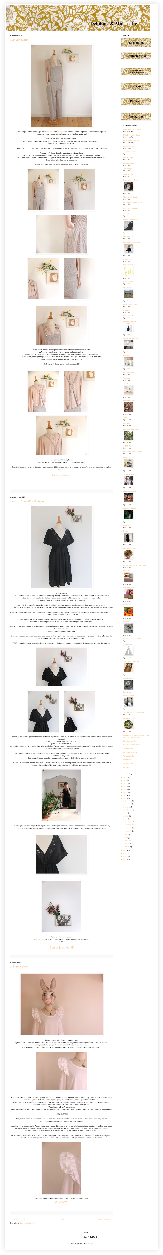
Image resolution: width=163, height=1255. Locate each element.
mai (126, 835)
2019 (125, 786)
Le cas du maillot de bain (27, 501)
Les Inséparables (129, 508)
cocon (125, 384)
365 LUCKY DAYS (129, 718)
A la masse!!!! (19, 966)
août (126, 813)
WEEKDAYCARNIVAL (131, 338)
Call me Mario (19, 40)
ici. (65, 942)
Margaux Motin (128, 372)
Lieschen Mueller (129, 321)
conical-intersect (129, 548)
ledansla (126, 355)
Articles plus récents (18, 1219)
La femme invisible (130, 752)
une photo (50, 132)
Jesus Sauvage (129, 163)
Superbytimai (128, 174)
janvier (127, 847)
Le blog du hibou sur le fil (132, 203)
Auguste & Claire (129, 152)
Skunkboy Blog (129, 265)
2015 (125, 798)
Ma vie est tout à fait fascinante (134, 565)
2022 (125, 777)
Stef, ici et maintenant (131, 661)
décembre (128, 801)
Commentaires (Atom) (27, 1223)
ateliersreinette (128, 679)
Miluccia (126, 767)
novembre (128, 804)
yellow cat (127, 287)
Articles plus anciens (105, 1219)
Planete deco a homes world (133, 129)
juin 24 (129, 828)
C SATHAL (127, 446)
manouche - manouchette (132, 452)
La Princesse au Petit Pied (132, 639)
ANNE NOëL (127, 644)
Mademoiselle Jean (130, 741)
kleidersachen (128, 146)
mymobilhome (128, 401)
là (84, 462)
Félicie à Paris (128, 157)
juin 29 (129, 821)
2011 (125, 859)
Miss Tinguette (128, 696)
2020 (125, 783)
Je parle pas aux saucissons (133, 713)
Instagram (61, 132)
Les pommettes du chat (132, 242)
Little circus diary (129, 491)
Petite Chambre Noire (131, 219)
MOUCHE (126, 571)
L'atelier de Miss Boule (131, 135)
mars (127, 841)
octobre (127, 807)
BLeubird (126, 310)
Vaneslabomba (128, 756)
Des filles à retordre (130, 208)
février (127, 844)
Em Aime (126, 605)
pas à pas (40, 939)
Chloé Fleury (128, 282)
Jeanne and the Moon (131, 429)
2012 (125, 856)
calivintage (127, 214)
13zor (125, 418)
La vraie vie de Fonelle (131, 745)
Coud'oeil (126, 525)
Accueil (61, 1219)
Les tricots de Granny (131, 180)
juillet (127, 816)
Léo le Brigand (128, 588)
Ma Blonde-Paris (129, 316)
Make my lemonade (130, 304)
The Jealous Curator (130, 197)
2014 (125, 850)
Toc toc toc (127, 378)
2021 (125, 780)
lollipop (126, 622)
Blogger (90, 1243)
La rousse (51, 1097)
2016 (125, 795)
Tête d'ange (127, 169)
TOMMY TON (128, 748)
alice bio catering (129, 763)
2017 (125, 792)
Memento (126, 423)
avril (126, 838)
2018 (125, 789)
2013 (125, 853)
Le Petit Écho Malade (131, 140)
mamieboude (128, 237)
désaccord (127, 457)
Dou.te (125, 531)
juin (126, 819)
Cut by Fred (127, 259)
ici (71, 462)
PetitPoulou (127, 760)
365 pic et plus (128, 474)
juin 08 (129, 831)
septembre (129, 810)
